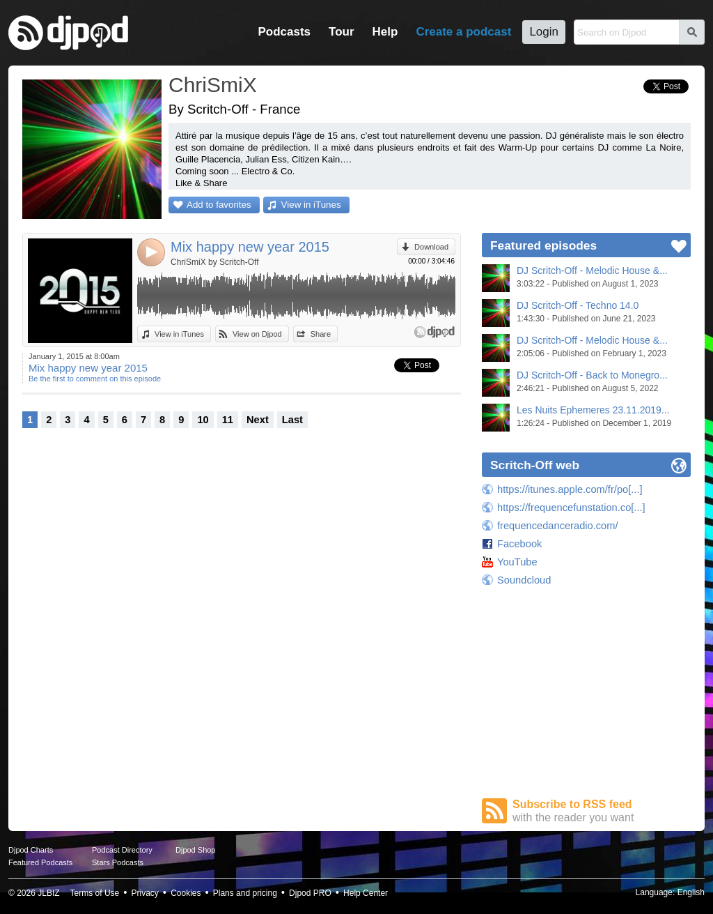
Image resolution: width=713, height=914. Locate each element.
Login (543, 31)
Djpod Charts (30, 850)
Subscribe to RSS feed (601, 811)
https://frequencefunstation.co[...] (571, 507)
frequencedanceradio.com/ (557, 525)
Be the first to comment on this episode (95, 378)
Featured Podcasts (40, 862)
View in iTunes (311, 204)
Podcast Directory (122, 850)
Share (321, 334)
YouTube (517, 562)
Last (292, 419)
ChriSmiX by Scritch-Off (214, 262)
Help (385, 31)
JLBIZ (48, 893)
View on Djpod (257, 334)
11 (227, 419)
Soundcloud (524, 580)
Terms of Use (95, 893)
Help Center (365, 893)
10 (202, 419)
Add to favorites (219, 204)
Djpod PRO (310, 893)
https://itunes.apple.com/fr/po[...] (570, 489)
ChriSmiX (213, 84)
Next (257, 419)
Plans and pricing (245, 893)
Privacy (145, 893)
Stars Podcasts (117, 862)
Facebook (519, 543)
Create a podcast (463, 31)
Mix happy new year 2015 (250, 246)
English (691, 892)
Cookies (186, 893)
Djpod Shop (195, 850)
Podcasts (284, 31)
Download (431, 247)
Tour (341, 31)
